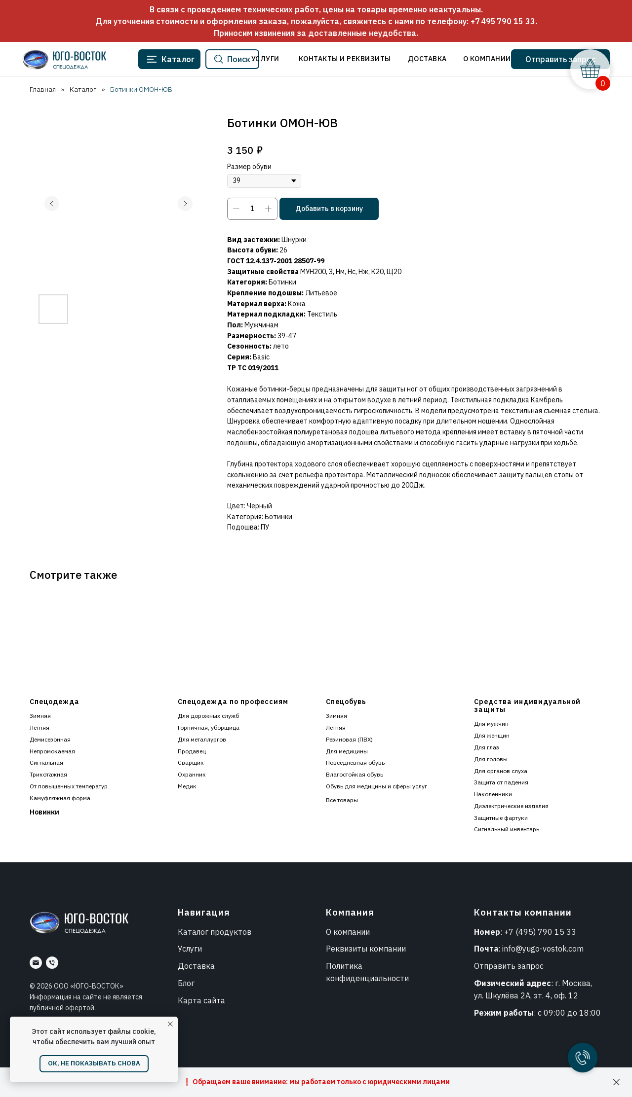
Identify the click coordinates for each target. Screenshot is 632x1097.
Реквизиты (346, 949)
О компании (348, 932)
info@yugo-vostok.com (543, 949)
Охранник (192, 774)
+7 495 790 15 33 (503, 21)
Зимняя (40, 715)
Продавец (192, 751)
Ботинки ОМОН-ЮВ (141, 89)
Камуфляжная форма (60, 798)
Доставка (196, 966)
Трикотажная (48, 774)
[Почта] (36, 962)
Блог (186, 983)
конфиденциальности (367, 978)
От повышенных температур (69, 786)
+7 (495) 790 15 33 (540, 932)
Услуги (190, 949)
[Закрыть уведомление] (170, 1024)
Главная (43, 89)
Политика (344, 966)
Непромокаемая (52, 751)
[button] (560, 59)
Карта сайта (201, 1000)
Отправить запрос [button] (509, 966)
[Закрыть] (616, 1082)
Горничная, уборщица (208, 727)
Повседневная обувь (355, 762)
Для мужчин (491, 723)
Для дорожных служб (208, 715)
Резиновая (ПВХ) (349, 739)
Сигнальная (46, 762)
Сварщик (191, 762)
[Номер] (52, 962)
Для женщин (492, 735)
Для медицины (347, 751)
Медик (187, 786)
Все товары (342, 800)
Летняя (39, 727)
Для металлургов (202, 739)
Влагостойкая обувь (354, 774)
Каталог (83, 89)
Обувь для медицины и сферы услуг (376, 786)
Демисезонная (50, 739)
